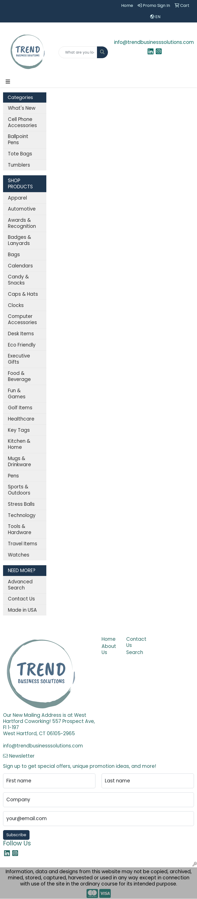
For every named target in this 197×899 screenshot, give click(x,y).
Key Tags (19, 430)
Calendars (20, 265)
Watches (18, 554)
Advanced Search (20, 584)
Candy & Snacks (18, 279)
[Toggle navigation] (8, 81)
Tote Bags (20, 153)
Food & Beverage (19, 376)
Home (109, 639)
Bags (14, 254)
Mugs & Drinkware (19, 461)
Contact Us (21, 598)
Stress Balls (21, 504)
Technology (22, 515)
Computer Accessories (22, 319)
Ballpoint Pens (18, 139)
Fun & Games (16, 393)
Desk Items (21, 333)
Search (134, 652)
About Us (109, 649)
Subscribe (16, 835)
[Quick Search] (78, 52)
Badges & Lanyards (19, 240)
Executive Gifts (19, 358)
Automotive (22, 208)
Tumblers (19, 165)
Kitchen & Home (19, 444)
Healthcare (21, 418)
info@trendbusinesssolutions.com (154, 42)
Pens (13, 475)
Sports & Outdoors (19, 489)
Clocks (16, 305)
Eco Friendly (22, 344)
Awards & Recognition (22, 223)
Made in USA (22, 610)
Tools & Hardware (19, 529)
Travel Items (22, 543)
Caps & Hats (23, 294)
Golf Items (20, 407)
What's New (21, 108)
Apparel (17, 197)
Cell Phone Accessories (22, 122)
